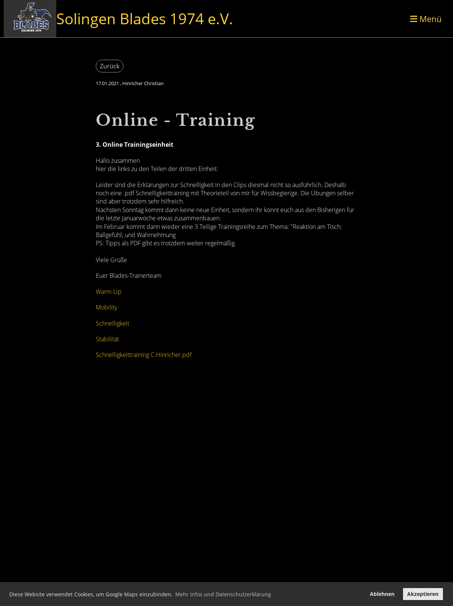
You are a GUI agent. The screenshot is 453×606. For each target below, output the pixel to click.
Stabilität (107, 339)
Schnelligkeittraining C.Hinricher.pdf (144, 355)
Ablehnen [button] (382, 593)
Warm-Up (109, 292)
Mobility (106, 307)
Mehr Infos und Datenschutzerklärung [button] (223, 594)
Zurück (109, 66)
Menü (426, 18)
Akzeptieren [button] (422, 593)
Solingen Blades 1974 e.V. (144, 18)
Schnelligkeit (112, 323)
